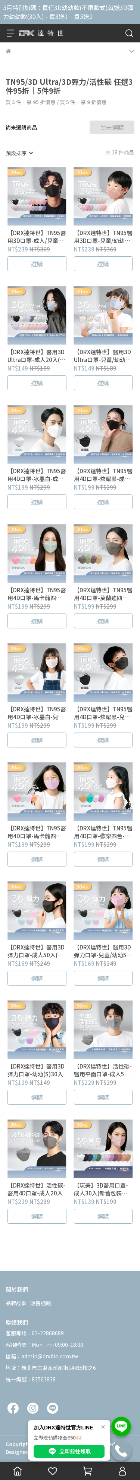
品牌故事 (16, 1303)
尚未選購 (112, 127)
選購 (37, 263)
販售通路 (40, 1303)
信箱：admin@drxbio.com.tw (42, 1356)
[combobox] (19, 153)
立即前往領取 (69, 1451)
